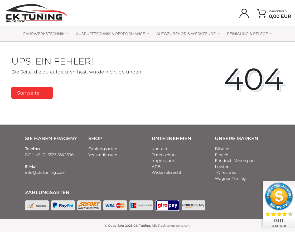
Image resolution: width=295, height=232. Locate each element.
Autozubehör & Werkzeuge (186, 33)
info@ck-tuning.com (45, 172)
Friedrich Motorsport (235, 160)
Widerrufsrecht (166, 172)
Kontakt (159, 148)
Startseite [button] (32, 93)
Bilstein (222, 148)
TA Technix (225, 172)
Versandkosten (102, 154)
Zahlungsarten (102, 148)
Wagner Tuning (230, 178)
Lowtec (222, 166)
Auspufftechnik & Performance (110, 33)
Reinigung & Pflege (247, 33)
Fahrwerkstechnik (44, 33)
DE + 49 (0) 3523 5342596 (49, 154)
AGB (156, 166)
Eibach (221, 154)
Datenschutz (164, 154)
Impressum (163, 160)
